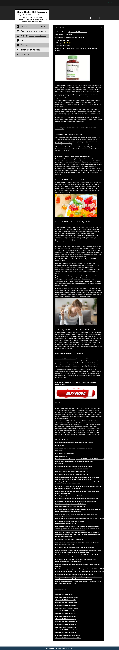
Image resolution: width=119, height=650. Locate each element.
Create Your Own (109, 2)
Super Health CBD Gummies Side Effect (67, 332)
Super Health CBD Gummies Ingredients (67, 227)
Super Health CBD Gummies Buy (84, 421)
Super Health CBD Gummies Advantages (67, 182)
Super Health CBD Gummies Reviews (66, 85)
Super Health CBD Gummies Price (65, 359)
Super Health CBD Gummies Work (68, 164)
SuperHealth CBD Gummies (63, 109)
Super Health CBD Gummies (86, 248)
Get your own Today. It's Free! (60, 648)
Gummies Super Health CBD (63, 137)
